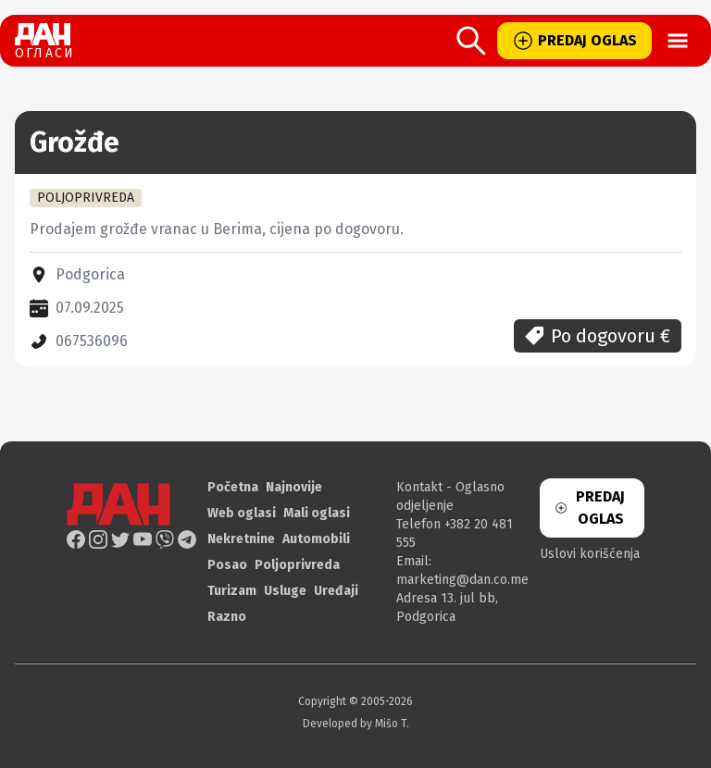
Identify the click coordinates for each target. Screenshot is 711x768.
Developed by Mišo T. (356, 723)
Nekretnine (241, 539)
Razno (226, 617)
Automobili (316, 539)
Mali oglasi (316, 513)
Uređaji (336, 591)
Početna (232, 487)
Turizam (231, 591)
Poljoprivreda (297, 565)
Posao (227, 565)
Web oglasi (241, 513)
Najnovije (294, 487)
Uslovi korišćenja (590, 554)
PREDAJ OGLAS (574, 41)
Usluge (285, 591)
